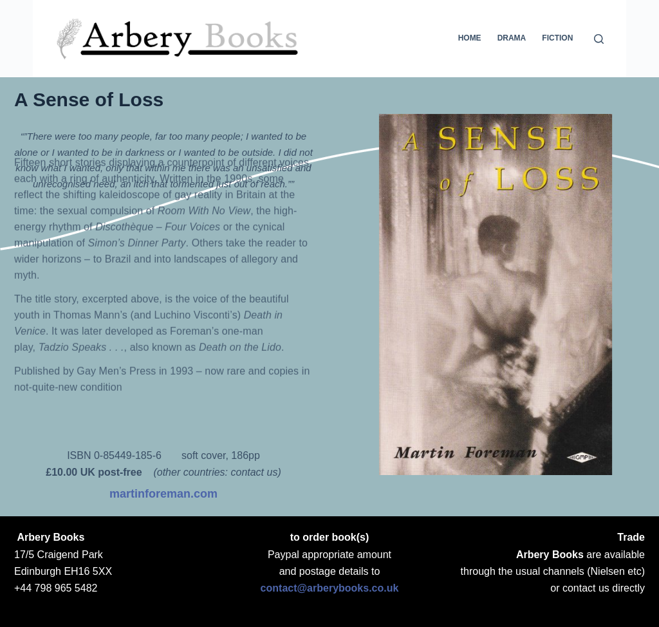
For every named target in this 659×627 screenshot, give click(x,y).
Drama (511, 37)
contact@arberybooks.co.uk (330, 588)
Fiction (557, 37)
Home (469, 37)
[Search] (599, 39)
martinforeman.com (163, 493)
